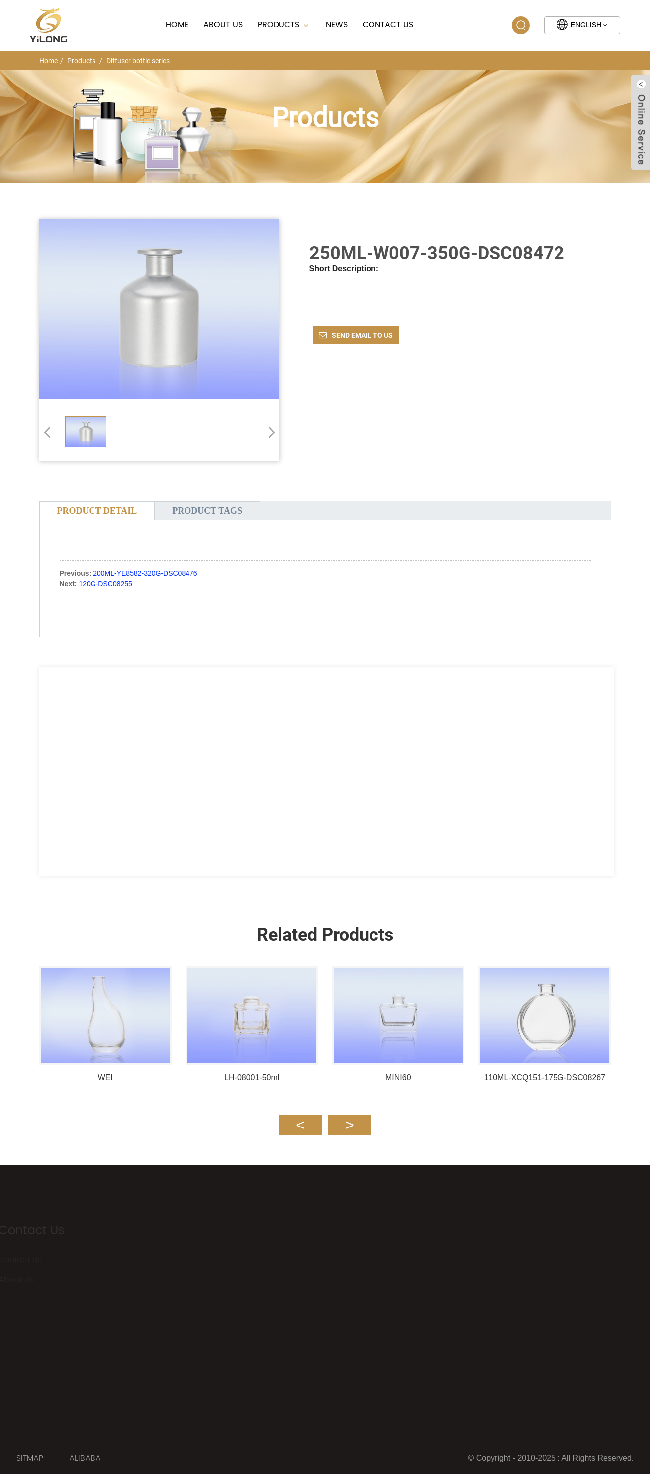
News (337, 24)
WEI (105, 1077)
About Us (223, 24)
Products (284, 24)
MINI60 (398, 1077)
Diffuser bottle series (138, 61)
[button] (268, 432)
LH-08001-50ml (251, 1077)
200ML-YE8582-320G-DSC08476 (145, 573)
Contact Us (388, 24)
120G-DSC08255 (105, 584)
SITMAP (29, 1458)
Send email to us (362, 335)
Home (177, 24)
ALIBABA (85, 1458)
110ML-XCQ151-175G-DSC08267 (544, 1077)
